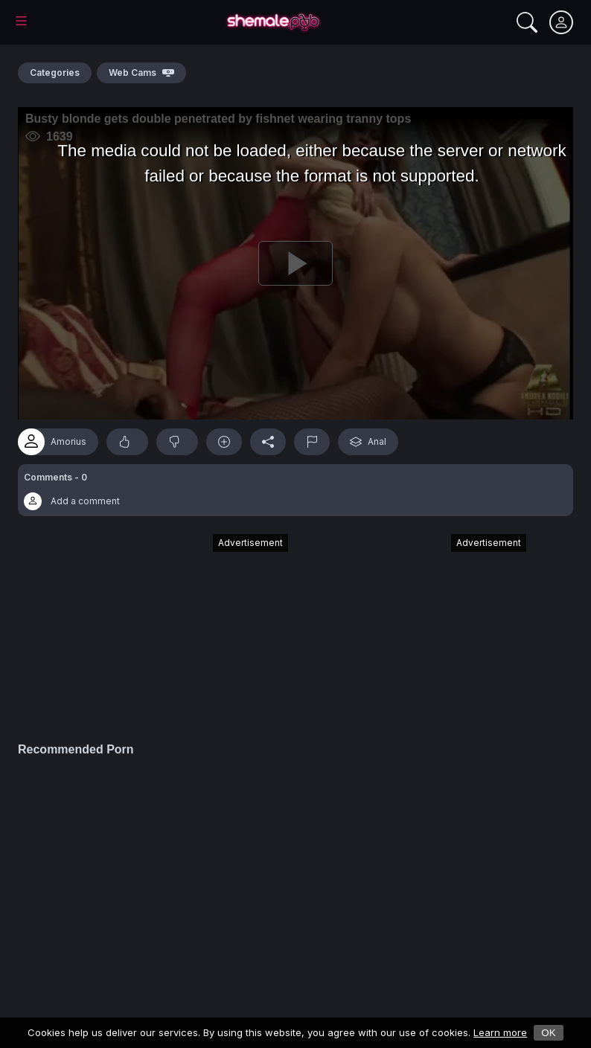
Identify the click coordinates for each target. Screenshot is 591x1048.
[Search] (527, 22)
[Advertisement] (176, 630)
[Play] (295, 263)
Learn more (500, 1032)
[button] (295, 490)
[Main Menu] (21, 21)
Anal (368, 441)
